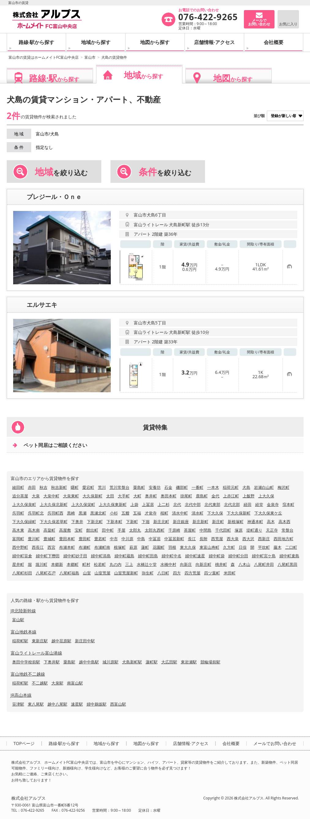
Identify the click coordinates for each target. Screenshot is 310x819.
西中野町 (20, 547)
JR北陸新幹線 (23, 611)
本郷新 (57, 564)
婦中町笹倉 (22, 556)
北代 (177, 504)
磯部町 (182, 487)
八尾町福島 (69, 573)
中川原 (127, 538)
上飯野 (249, 496)
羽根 (172, 547)
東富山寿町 (209, 547)
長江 (192, 538)
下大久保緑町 (24, 521)
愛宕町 (88, 487)
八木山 (244, 564)
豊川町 (34, 538)
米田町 (230, 573)
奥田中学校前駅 (26, 662)
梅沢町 (283, 487)
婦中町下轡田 (48, 556)
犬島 (246, 487)
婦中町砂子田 (75, 556)
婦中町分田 (238, 556)
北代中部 (193, 504)
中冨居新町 (174, 538)
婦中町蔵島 (124, 556)
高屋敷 (65, 530)
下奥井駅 (52, 662)
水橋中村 (168, 564)
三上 (129, 564)
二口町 (291, 547)
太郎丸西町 (155, 530)
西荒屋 (217, 538)
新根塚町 (236, 521)
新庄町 (218, 521)
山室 (87, 573)
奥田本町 (169, 496)
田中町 (108, 530)
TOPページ (24, 743)
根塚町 (120, 547)
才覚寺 (151, 513)
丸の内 (115, 564)
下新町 (132, 521)
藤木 (278, 547)
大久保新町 (93, 496)
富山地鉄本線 (23, 632)
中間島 (205, 530)
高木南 (34, 530)
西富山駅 (118, 704)
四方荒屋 (192, 573)
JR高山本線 (21, 695)
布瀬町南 (102, 547)
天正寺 (272, 530)
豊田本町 (67, 538)
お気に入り (288, 24)
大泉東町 (71, 496)
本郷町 (73, 564)
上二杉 (164, 504)
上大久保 (266, 496)
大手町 (124, 496)
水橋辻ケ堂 (147, 564)
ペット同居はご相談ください (55, 445)
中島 (141, 538)
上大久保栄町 (83, 504)
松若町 (100, 564)
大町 (137, 496)
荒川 (102, 487)
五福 (137, 513)
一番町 (198, 487)
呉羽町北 (36, 513)
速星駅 (77, 704)
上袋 (134, 504)
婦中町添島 (101, 556)
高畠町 (49, 530)
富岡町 (18, 538)
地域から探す (95, 42)
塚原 (239, 530)
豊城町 (49, 538)
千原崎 (174, 530)
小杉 (114, 513)
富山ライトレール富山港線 (36, 653)
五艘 (125, 513)
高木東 (18, 530)
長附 (203, 538)
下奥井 (77, 521)
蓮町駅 (152, 662)
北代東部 (212, 504)
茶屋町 (190, 530)
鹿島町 (202, 496)
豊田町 (85, 538)
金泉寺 (273, 504)
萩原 (133, 547)
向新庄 (186, 564)
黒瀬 (83, 513)
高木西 (284, 521)
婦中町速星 (195, 556)
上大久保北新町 (54, 504)
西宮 (51, 547)
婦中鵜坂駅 (96, 704)
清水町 (198, 513)
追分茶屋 (20, 496)
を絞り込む (61, 171)
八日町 (163, 573)
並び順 (259, 115)
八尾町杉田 (22, 573)
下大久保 (215, 513)
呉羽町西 (55, 513)
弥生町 (148, 573)
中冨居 (155, 538)
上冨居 (148, 504)
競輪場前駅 (210, 662)
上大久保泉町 (24, 504)
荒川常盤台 (119, 487)
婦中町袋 (217, 556)
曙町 (75, 487)
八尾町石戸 (46, 573)
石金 (168, 487)
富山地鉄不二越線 (28, 674)
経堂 (259, 504)
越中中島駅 (89, 662)
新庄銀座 (181, 521)
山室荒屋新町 (126, 573)
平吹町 (264, 547)
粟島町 (139, 487)
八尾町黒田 (287, 564)
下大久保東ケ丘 (268, 513)
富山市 (89, 57)
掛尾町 (186, 496)
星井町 (18, 564)
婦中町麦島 (289, 556)
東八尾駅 (36, 704)
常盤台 (287, 530)
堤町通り (254, 530)
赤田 (32, 487)
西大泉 (233, 538)
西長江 (38, 547)
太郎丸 (135, 530)
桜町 (164, 513)
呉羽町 (18, 513)
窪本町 (288, 504)
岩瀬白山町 (264, 487)
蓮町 (145, 547)
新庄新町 (200, 521)
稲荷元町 (231, 487)
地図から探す (155, 42)
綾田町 (18, 487)
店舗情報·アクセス (214, 42)
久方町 (229, 547)
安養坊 (155, 487)
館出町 (92, 530)
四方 (177, 573)
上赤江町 (231, 496)
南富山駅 (75, 683)
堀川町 (41, 564)
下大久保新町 (239, 513)
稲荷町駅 (20, 641)
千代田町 (223, 530)
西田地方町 (283, 538)
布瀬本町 (67, 547)
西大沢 (248, 538)
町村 (86, 564)
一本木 (213, 487)
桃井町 (221, 564)
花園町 (159, 547)
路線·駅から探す (36, 42)
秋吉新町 (59, 487)
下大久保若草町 (54, 521)
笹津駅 (18, 704)
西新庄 (264, 538)
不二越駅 (40, 683)
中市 (114, 538)
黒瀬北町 (98, 513)
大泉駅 (57, 683)
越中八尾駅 (57, 704)
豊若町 (100, 538)
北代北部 (232, 504)
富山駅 (18, 619)
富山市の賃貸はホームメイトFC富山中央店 (44, 57)
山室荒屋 (102, 573)
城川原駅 (110, 662)
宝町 (79, 530)
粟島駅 (69, 662)
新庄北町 (161, 521)
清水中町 (180, 513)
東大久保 (188, 547)
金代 (215, 496)
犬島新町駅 (132, 662)
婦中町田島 (148, 556)
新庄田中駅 (85, 641)
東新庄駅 (40, 641)
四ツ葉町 (212, 573)
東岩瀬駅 (189, 662)
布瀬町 (85, 547)
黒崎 (71, 513)
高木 (271, 521)
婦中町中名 (171, 556)
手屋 (121, 530)
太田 (110, 496)
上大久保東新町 (113, 504)
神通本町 (255, 521)
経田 (248, 504)
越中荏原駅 (61, 641)
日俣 (243, 547)
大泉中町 (51, 496)
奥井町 (151, 496)
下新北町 (95, 521)
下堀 (146, 521)
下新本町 (114, 521)
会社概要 (273, 42)
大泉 (36, 496)
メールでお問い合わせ (274, 743)
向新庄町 (203, 564)
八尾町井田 (264, 564)
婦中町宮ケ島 (264, 556)
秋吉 (43, 487)
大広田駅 (169, 662)
